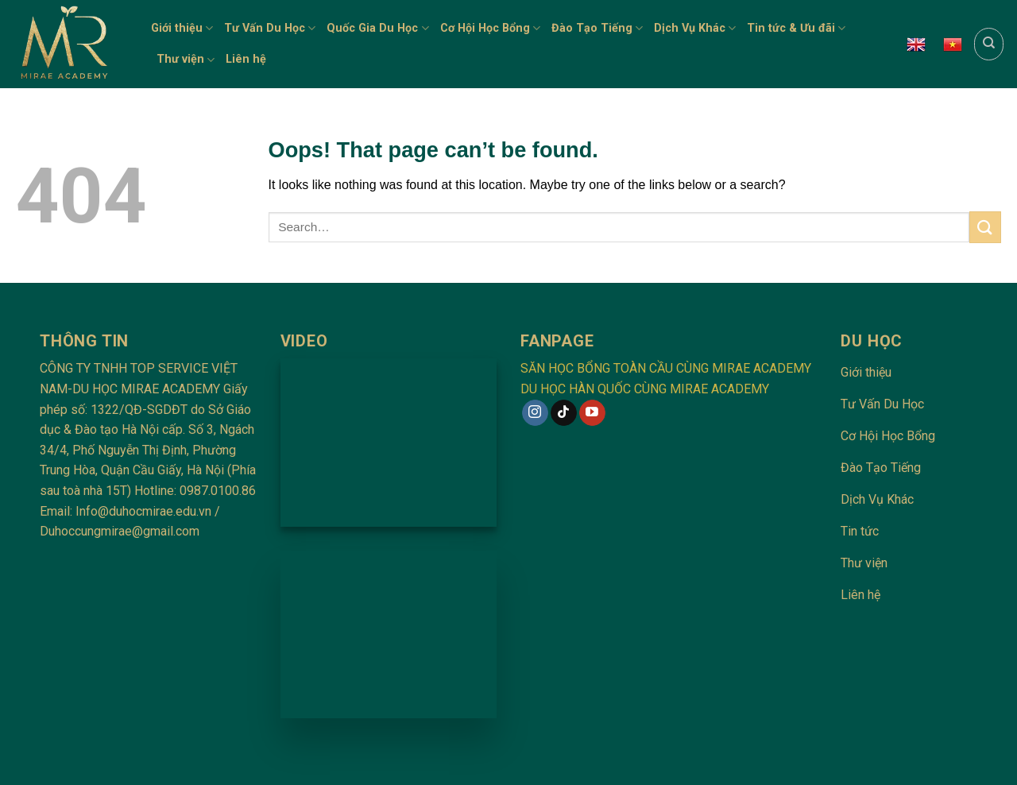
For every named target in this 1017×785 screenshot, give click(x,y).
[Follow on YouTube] (592, 413)
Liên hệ (246, 59)
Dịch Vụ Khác (695, 28)
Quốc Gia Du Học (377, 28)
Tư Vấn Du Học (269, 28)
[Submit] (985, 226)
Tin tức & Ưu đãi (796, 28)
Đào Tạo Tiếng (597, 28)
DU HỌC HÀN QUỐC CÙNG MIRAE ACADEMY (644, 388)
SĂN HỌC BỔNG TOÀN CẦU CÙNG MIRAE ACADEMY (665, 368)
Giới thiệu (182, 28)
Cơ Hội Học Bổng (490, 28)
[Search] (988, 44)
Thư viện (186, 60)
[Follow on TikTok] (564, 413)
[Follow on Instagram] (535, 413)
